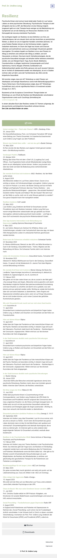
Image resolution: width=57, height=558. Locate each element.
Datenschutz (49, 542)
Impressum (49, 546)
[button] (52, 6)
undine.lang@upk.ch (9, 100)
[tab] (28, 123)
